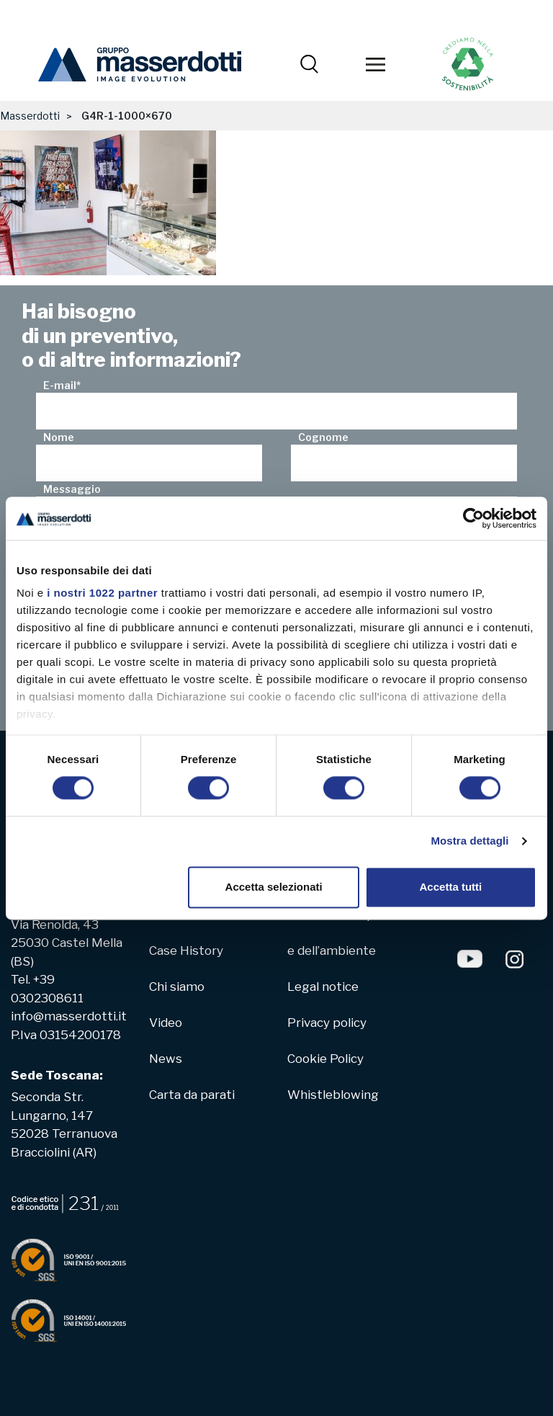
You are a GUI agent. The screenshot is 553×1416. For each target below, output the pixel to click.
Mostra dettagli (469, 841)
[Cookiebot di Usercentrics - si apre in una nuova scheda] (473, 518)
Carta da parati (192, 1094)
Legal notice (323, 986)
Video (165, 1022)
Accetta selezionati (274, 887)
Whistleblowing (333, 1094)
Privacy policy (327, 1022)
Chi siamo (176, 986)
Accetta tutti (451, 887)
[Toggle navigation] (375, 65)
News (165, 1058)
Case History (186, 950)
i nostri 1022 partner (102, 593)
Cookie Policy (325, 1058)
